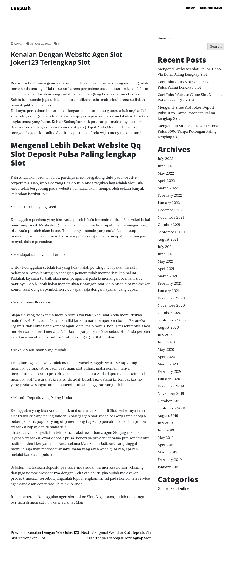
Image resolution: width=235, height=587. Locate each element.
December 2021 (171, 210)
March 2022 (168, 188)
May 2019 (165, 437)
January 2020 (169, 378)
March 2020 (168, 364)
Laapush (21, 8)
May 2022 (166, 173)
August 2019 (168, 415)
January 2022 (169, 202)
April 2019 (166, 444)
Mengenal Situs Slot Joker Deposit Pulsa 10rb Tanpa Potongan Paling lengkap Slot (187, 113)
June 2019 (166, 430)
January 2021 (168, 290)
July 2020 (165, 334)
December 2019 (171, 386)
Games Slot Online (173, 488)
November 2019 (171, 393)
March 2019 (167, 452)
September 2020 (172, 320)
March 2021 (167, 276)
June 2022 (166, 166)
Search (164, 38)
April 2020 (166, 356)
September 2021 (171, 232)
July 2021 (165, 246)
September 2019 (171, 408)
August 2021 (168, 239)
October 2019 (169, 400)
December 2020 (171, 298)
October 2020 (169, 312)
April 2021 (166, 268)
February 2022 (170, 195)
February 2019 (170, 459)
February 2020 (170, 371)
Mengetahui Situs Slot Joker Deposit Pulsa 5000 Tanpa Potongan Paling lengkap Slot (188, 131)
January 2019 (168, 467)
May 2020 (166, 349)
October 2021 (169, 224)
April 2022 (166, 180)
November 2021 (171, 217)
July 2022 (165, 158)
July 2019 (165, 422)
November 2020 (171, 305)
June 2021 (166, 254)
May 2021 (165, 261)
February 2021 (170, 283)
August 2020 (168, 327)
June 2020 (166, 342)
